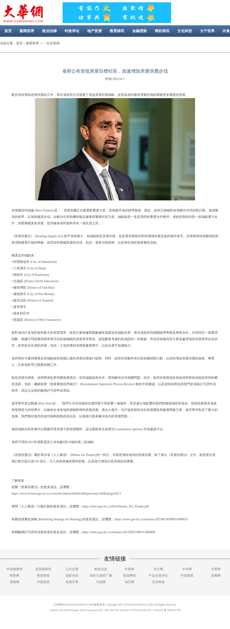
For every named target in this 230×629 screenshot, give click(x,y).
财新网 (14, 575)
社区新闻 (132, 42)
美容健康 (109, 42)
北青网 (216, 569)
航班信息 (100, 569)
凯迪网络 (129, 575)
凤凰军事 (72, 582)
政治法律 (49, 31)
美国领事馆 (43, 569)
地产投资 (94, 31)
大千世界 (207, 31)
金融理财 (139, 31)
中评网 (187, 569)
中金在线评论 (158, 575)
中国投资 (43, 582)
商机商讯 (162, 31)
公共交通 (72, 569)
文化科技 (184, 31)
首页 (8, 31)
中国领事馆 (14, 569)
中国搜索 (187, 575)
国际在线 (72, 575)
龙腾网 (216, 575)
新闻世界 (27, 31)
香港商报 (43, 575)
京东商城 (158, 582)
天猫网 (101, 582)
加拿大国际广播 (100, 575)
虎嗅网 (14, 582)
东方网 (158, 569)
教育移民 (117, 31)
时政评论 (72, 31)
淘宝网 (129, 582)
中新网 (129, 569)
